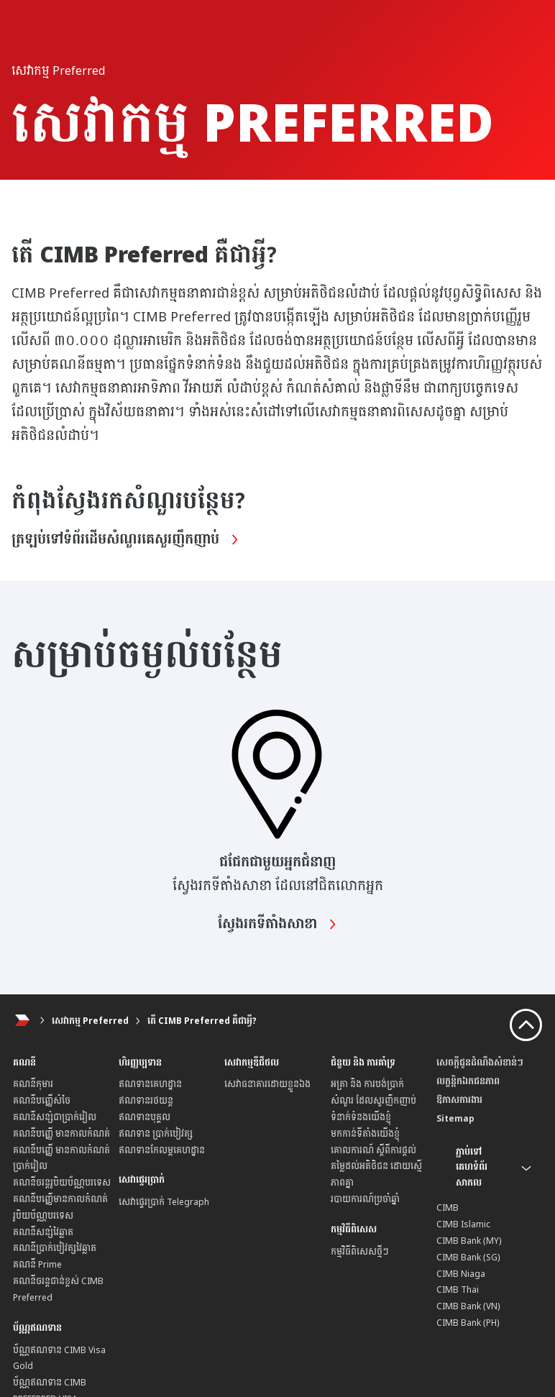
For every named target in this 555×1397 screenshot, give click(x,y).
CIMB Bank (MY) (469, 1241)
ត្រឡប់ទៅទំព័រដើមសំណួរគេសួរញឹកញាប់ (125, 539)
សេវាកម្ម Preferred (90, 1021)
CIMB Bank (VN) (468, 1306)
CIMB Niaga (460, 1274)
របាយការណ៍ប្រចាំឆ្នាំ (365, 1199)
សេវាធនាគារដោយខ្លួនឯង (267, 1084)
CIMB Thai (457, 1290)
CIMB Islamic (463, 1224)
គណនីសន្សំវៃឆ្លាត (43, 1232)
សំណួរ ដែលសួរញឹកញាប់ (373, 1101)
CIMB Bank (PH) (468, 1323)
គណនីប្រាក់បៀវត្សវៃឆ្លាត (54, 1248)
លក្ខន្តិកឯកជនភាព (468, 1081)
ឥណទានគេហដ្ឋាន (150, 1084)
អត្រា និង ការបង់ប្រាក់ (367, 1084)
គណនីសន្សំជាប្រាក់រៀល (54, 1117)
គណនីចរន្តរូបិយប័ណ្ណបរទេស (62, 1183)
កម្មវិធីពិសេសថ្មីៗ (360, 1252)
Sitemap (455, 1119)
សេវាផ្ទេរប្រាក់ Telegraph (164, 1202)
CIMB (447, 1208)
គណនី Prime (37, 1265)
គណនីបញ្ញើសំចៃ (41, 1101)
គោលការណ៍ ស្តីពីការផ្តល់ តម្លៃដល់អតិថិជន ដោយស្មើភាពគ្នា (376, 1166)
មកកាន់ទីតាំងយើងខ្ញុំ (365, 1134)
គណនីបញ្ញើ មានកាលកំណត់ (61, 1134)
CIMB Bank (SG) (468, 1257)
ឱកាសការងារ (459, 1100)
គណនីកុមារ (33, 1084)
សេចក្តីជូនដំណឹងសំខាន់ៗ (479, 1063)
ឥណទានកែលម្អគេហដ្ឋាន (162, 1150)
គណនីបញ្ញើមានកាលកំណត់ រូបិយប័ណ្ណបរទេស (60, 1207)
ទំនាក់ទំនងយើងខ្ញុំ (361, 1117)
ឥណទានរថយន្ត (146, 1101)
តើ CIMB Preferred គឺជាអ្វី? (202, 1021)
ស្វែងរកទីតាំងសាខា (277, 924)
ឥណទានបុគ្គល (144, 1117)
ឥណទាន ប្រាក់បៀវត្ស (156, 1134)
